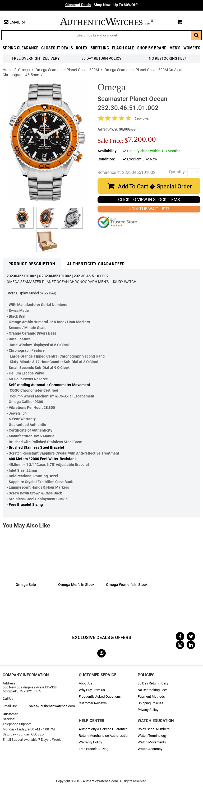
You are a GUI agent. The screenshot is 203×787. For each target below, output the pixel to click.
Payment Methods (151, 696)
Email (15, 22)
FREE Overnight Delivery (35, 58)
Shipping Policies (150, 703)
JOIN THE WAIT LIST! (149, 208)
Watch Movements (152, 742)
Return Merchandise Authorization (104, 736)
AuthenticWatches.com (112, 21)
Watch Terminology (152, 736)
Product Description (31, 263)
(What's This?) (48, 293)
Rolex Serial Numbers (154, 729)
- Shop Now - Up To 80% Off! (101, 5)
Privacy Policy (148, 710)
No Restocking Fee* (167, 58)
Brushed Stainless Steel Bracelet (36, 447)
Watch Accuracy (150, 749)
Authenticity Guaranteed (96, 263)
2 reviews (142, 119)
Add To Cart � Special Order (155, 186)
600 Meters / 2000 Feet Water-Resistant (42, 459)
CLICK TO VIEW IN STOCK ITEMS (149, 199)
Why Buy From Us (92, 690)
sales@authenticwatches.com (52, 706)
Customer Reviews (93, 703)
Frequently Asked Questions (100, 696)
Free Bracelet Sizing (26, 504)
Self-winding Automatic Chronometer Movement (49, 385)
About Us (85, 683)
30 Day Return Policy (153, 683)
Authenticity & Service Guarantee (103, 729)
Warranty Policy (90, 742)
